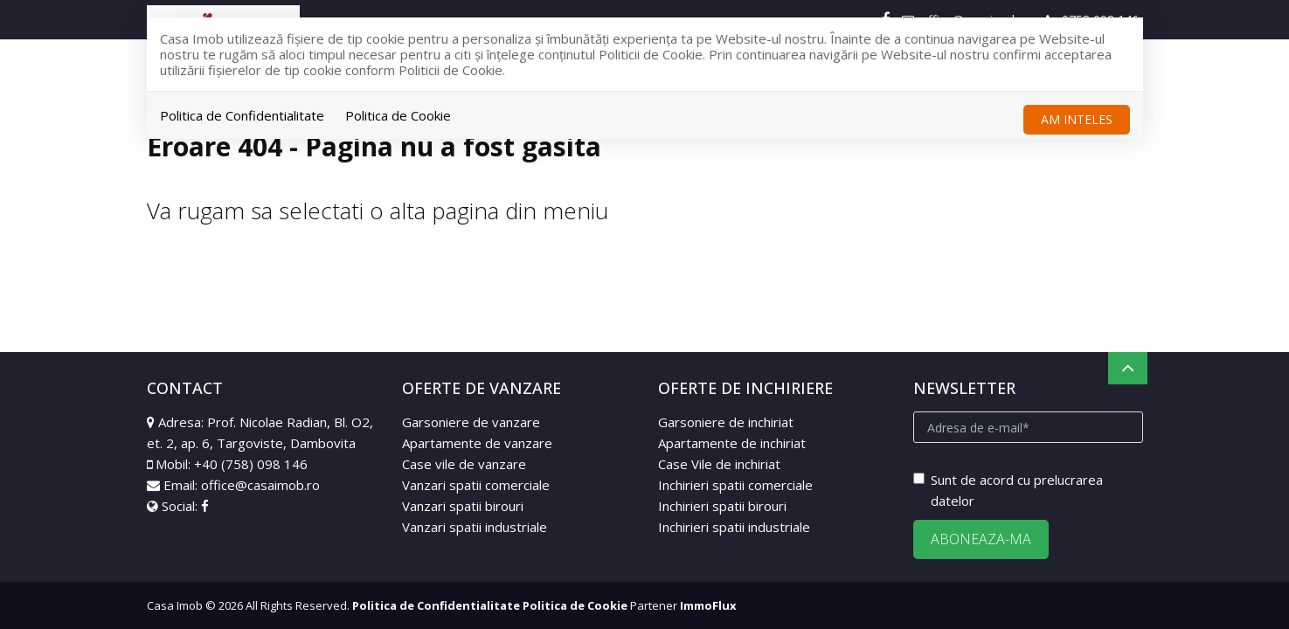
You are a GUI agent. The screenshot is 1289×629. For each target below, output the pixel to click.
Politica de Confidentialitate (242, 115)
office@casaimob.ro (260, 485)
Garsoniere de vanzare (471, 422)
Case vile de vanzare (464, 464)
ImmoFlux (708, 605)
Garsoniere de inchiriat (725, 422)
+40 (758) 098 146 (251, 464)
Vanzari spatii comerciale (476, 485)
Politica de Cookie (398, 115)
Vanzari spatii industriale (474, 527)
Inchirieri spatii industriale (734, 527)
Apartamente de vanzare (477, 443)
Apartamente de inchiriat (732, 443)
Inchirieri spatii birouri (722, 506)
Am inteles (1076, 119)
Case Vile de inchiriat (719, 464)
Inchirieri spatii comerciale (735, 485)
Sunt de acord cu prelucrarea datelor (1008, 490)
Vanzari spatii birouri (462, 506)
